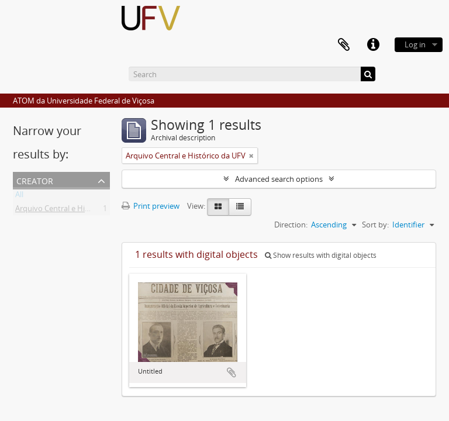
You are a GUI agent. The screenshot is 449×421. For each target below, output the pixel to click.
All (19, 196)
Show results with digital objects (321, 255)
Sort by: (375, 224)
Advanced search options (279, 179)
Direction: (291, 224)
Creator (34, 180)
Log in (415, 44)
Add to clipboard (231, 372)
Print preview (150, 206)
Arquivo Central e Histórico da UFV (75, 210)
